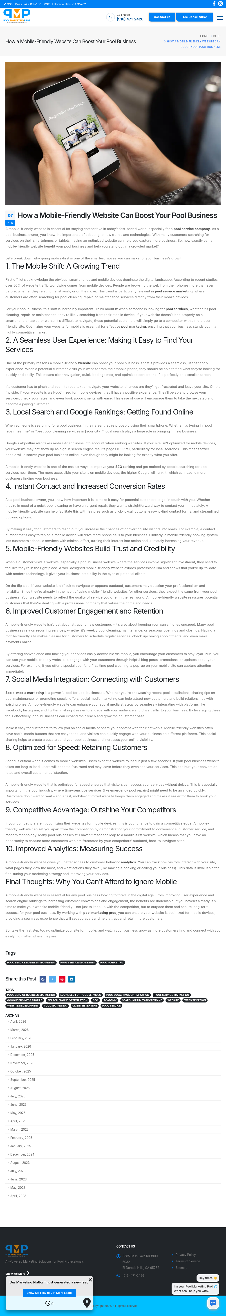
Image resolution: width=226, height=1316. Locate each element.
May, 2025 (17, 1113)
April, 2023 (18, 1196)
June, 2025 (18, 1104)
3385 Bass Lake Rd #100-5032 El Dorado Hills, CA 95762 (46, 4)
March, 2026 (19, 1030)
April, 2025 (18, 1121)
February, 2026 (21, 1038)
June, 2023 (18, 1179)
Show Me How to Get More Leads (49, 1292)
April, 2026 (18, 1021)
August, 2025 (20, 1088)
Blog (217, 36)
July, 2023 (17, 1171)
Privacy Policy (186, 1255)
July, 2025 (17, 1096)
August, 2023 (20, 1163)
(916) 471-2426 (133, 1275)
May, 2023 (18, 1187)
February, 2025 (21, 1138)
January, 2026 (20, 1046)
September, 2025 (22, 1079)
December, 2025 (22, 1055)
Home (204, 36)
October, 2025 (20, 1071)
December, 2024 (22, 1154)
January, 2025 (20, 1146)
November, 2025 (22, 1063)
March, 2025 (19, 1129)
